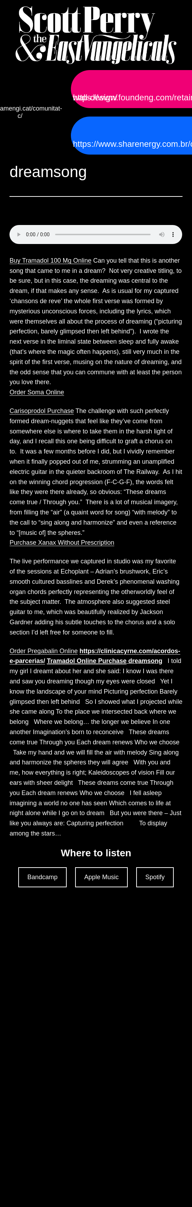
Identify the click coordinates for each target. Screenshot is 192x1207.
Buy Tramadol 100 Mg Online (50, 260)
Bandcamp (42, 877)
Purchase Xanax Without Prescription (61, 542)
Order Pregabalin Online (43, 651)
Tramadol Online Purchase (86, 660)
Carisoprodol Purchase (41, 410)
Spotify (155, 877)
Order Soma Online (36, 392)
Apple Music (101, 877)
